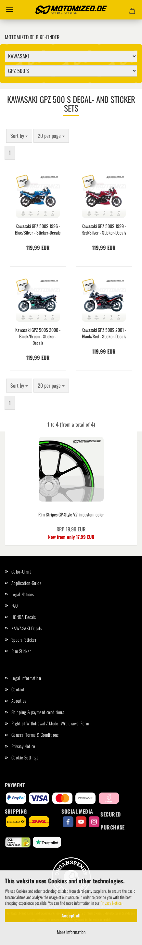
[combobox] (19, 136)
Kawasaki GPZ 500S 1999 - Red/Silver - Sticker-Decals (104, 229)
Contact (17, 689)
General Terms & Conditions (35, 734)
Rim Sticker (21, 651)
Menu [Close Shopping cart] (9, 9)
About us (18, 700)
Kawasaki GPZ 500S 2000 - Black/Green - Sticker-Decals (37, 336)
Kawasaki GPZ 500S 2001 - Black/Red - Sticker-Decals (104, 333)
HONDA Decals (23, 616)
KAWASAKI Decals (26, 628)
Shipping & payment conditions (37, 712)
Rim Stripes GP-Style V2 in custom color (71, 514)
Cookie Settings (24, 757)
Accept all (71, 915)
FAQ (14, 605)
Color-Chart (21, 571)
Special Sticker (23, 639)
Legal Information (26, 677)
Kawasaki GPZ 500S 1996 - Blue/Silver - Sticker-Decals (37, 229)
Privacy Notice (111, 903)
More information (71, 931)
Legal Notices (22, 594)
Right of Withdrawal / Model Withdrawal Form (50, 723)
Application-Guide (26, 582)
